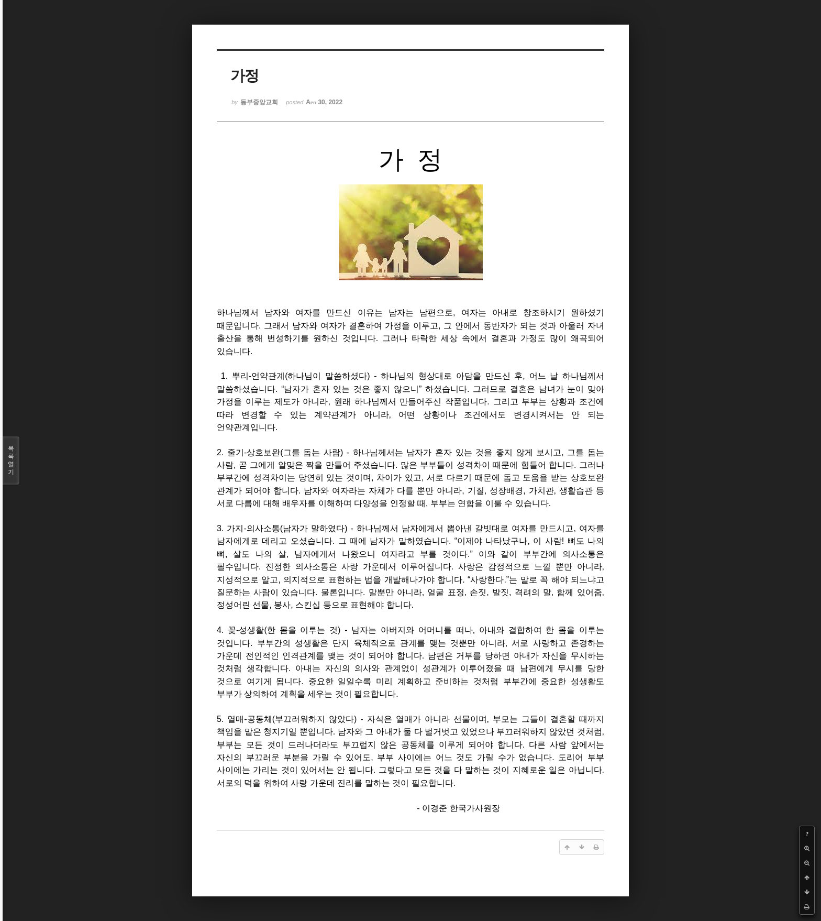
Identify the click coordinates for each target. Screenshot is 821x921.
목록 (11, 460)
